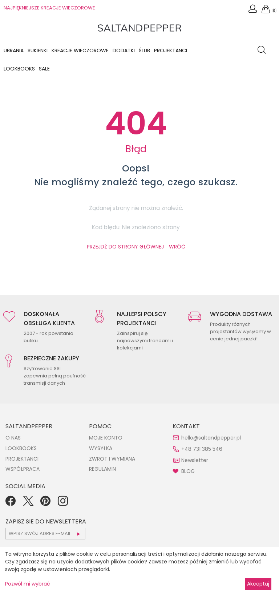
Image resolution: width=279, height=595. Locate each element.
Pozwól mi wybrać (27, 583)
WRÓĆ (177, 246)
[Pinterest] (45, 503)
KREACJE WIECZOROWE (80, 50)
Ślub (144, 50)
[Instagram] (63, 503)
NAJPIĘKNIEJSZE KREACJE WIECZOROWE (49, 7)
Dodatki (124, 50)
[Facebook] (10, 503)
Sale (44, 68)
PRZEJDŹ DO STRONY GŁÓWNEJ (125, 246)
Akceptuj (258, 583)
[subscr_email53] (45, 533)
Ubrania (14, 50)
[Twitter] (28, 503)
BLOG (188, 471)
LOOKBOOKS (19, 68)
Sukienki (38, 50)
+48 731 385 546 (201, 449)
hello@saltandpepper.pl (211, 437)
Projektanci (170, 50)
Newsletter (194, 460)
